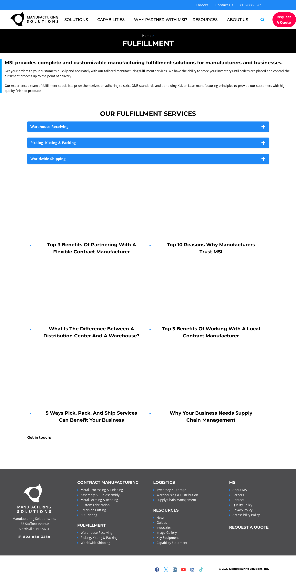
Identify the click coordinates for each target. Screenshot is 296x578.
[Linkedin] (192, 569)
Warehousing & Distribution (177, 495)
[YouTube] (183, 569)
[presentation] (91, 212)
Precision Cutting (93, 510)
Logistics (164, 482)
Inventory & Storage (171, 490)
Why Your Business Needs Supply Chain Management (211, 416)
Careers (202, 5)
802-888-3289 (251, 5)
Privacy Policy (242, 510)
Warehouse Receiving (96, 532)
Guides (162, 522)
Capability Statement (172, 543)
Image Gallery (167, 532)
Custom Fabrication (95, 505)
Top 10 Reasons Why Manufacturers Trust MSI (211, 248)
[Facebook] (157, 569)
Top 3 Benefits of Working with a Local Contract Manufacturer (211, 332)
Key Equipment (168, 537)
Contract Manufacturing (107, 482)
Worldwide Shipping (95, 543)
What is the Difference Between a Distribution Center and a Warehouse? (91, 332)
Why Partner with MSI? (160, 19)
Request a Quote (284, 19)
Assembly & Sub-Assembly (100, 495)
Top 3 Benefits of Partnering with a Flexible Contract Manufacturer (91, 248)
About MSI (240, 490)
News (161, 517)
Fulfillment (91, 525)
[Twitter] (166, 569)
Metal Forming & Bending (99, 500)
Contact (238, 500)
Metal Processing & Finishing (102, 490)
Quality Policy (242, 505)
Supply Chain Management (176, 500)
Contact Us (224, 5)
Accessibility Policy (246, 515)
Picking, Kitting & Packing (99, 537)
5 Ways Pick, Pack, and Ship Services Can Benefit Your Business (91, 416)
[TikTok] (201, 569)
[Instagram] (174, 569)
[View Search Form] (261, 20)
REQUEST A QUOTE (249, 527)
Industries (164, 527)
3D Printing (89, 515)
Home (146, 36)
